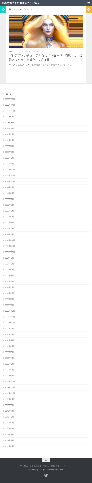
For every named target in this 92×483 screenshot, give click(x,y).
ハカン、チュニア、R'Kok (19, 51)
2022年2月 (9, 228)
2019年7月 (9, 411)
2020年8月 (9, 334)
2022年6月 (9, 205)
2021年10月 (10, 252)
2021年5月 (9, 281)
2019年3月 (9, 434)
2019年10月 (10, 393)
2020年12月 (10, 311)
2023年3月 (9, 152)
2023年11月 (10, 105)
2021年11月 (10, 246)
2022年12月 (10, 170)
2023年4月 (9, 146)
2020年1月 (9, 376)
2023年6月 (9, 134)
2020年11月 (10, 317)
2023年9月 (9, 117)
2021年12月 (10, 240)
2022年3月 (9, 222)
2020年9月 (9, 328)
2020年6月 (9, 346)
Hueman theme (58, 470)
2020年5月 (9, 352)
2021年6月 (9, 275)
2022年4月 (9, 217)
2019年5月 (9, 423)
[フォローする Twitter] (46, 475)
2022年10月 (10, 181)
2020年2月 (9, 370)
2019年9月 (9, 399)
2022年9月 (9, 187)
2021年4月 (9, 287)
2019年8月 (9, 405)
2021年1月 (9, 305)
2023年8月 (9, 122)
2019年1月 (9, 446)
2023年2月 (9, 158)
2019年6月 (9, 417)
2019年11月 (10, 387)
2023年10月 (10, 111)
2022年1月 (9, 234)
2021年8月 (9, 264)
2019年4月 (9, 428)
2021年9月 (9, 258)
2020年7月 (9, 340)
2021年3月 (9, 293)
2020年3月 (9, 364)
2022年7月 (9, 199)
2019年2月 (9, 440)
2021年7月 (9, 270)
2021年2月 (9, 299)
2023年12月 (10, 99)
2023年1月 (9, 164)
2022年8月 (9, 193)
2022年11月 (10, 175)
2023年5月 (9, 140)
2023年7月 (9, 128)
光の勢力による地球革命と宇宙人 (22, 3)
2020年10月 (10, 323)
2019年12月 (10, 381)
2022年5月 (9, 211)
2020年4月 (9, 358)
